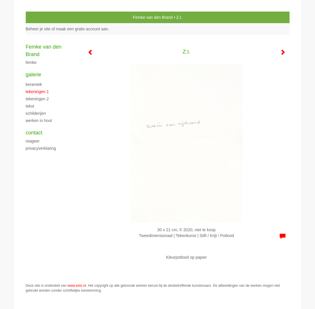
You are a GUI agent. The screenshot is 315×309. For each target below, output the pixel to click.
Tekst (30, 106)
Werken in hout (39, 120)
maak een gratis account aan (82, 29)
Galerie (33, 74)
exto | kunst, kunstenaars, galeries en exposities (42, 17)
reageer (33, 141)
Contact (34, 133)
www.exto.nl (76, 286)
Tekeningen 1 (37, 91)
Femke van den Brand (153, 17)
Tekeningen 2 (37, 99)
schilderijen (36, 113)
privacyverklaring (41, 148)
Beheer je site (38, 29)
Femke (31, 62)
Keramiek (34, 84)
